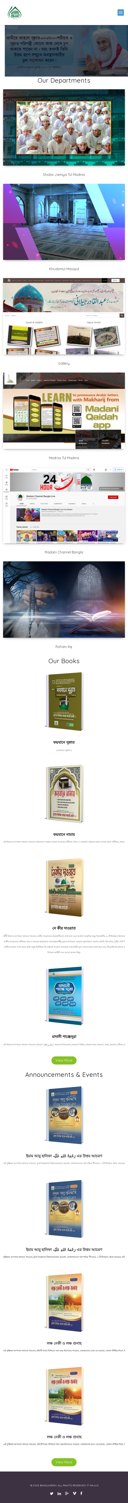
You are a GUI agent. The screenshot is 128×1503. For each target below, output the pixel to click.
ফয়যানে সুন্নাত (64, 742)
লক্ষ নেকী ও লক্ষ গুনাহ (64, 1343)
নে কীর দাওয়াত (64, 928)
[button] (121, 12)
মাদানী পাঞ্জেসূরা (64, 1036)
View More (64, 1060)
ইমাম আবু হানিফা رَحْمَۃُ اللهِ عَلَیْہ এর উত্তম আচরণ (64, 1156)
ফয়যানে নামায (64, 834)
